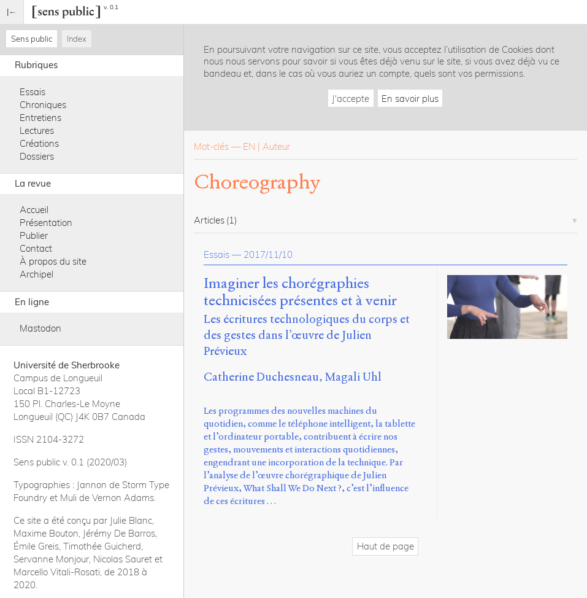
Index (76, 39)
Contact (36, 248)
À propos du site (53, 261)
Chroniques (43, 105)
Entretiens (40, 117)
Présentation (46, 222)
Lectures (37, 130)
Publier (34, 235)
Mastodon (40, 328)
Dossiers (37, 156)
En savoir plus (410, 98)
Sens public (31, 39)
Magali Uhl (353, 377)
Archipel (36, 274)
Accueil (34, 210)
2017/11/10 (268, 254)
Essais (32, 92)
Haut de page (385, 546)
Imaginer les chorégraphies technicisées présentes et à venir (300, 292)
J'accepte (350, 98)
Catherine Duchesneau (261, 377)
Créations (39, 143)
